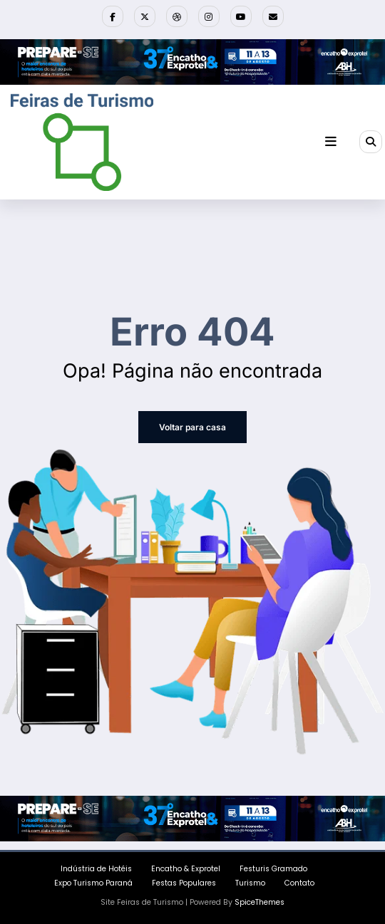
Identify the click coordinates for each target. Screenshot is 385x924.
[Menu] (331, 142)
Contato (299, 883)
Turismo (250, 883)
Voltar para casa (192, 427)
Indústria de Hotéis (96, 868)
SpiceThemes (259, 902)
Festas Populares (184, 883)
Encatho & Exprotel (185, 868)
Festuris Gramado (273, 868)
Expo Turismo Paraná (93, 883)
